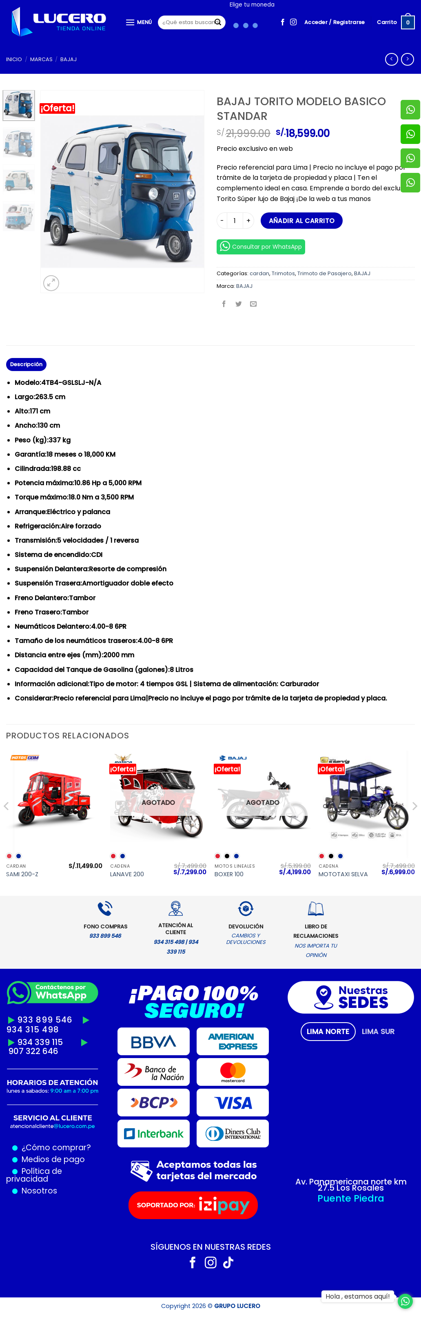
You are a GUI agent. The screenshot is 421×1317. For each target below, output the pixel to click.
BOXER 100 (229, 874)
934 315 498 (32, 1029)
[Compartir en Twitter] (239, 305)
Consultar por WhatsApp (261, 246)
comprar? (70, 1147)
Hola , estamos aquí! (358, 1296)
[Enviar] (218, 22)
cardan (259, 273)
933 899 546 (45, 1019)
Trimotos (283, 273)
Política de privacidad (34, 1175)
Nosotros (39, 1190)
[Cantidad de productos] (235, 220)
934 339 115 (40, 1042)
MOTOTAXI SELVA (343, 874)
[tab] (328, 1031)
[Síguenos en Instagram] (293, 22)
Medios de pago (51, 1159)
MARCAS (41, 59)
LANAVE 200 (127, 874)
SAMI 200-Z (22, 874)
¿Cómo (36, 1147)
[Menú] (138, 22)
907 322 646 (33, 1051)
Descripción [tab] (26, 364)
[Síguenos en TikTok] (228, 1263)
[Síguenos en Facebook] (282, 22)
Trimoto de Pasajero (324, 273)
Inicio (14, 59)
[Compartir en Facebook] (224, 305)
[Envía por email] (253, 305)
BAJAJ (68, 59)
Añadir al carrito (302, 221)
